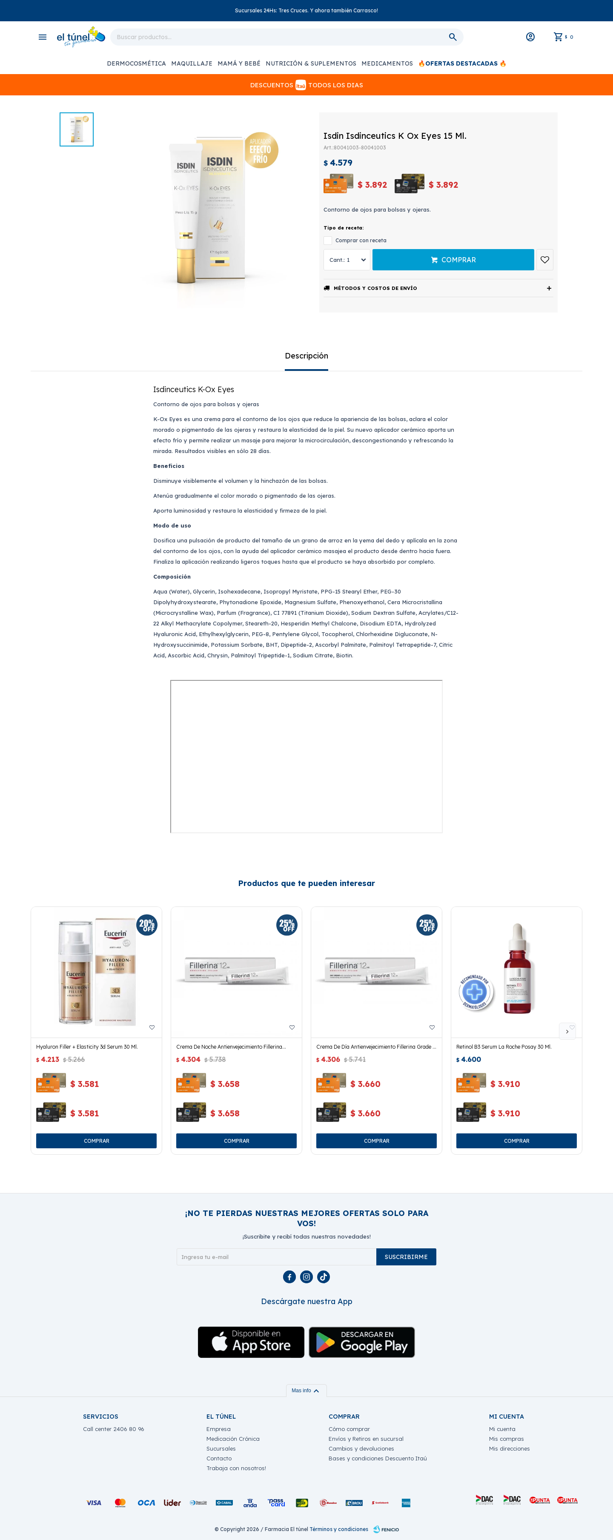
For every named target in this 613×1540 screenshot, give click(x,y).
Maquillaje (191, 63)
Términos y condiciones (338, 1529)
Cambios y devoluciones (361, 1448)
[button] (567, 1031)
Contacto (219, 1458)
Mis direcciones (509, 1448)
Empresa (218, 1428)
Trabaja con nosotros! (236, 1468)
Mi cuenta (502, 1428)
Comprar (458, 259)
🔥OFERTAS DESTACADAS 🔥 (462, 63)
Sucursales (221, 1448)
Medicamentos (387, 63)
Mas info (306, 1391)
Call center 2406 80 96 (113, 1428)
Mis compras (506, 1438)
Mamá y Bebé (239, 63)
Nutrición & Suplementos (311, 63)
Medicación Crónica (233, 1438)
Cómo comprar (349, 1428)
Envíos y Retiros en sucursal (366, 1438)
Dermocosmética (136, 63)
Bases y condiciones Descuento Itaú (378, 1458)
